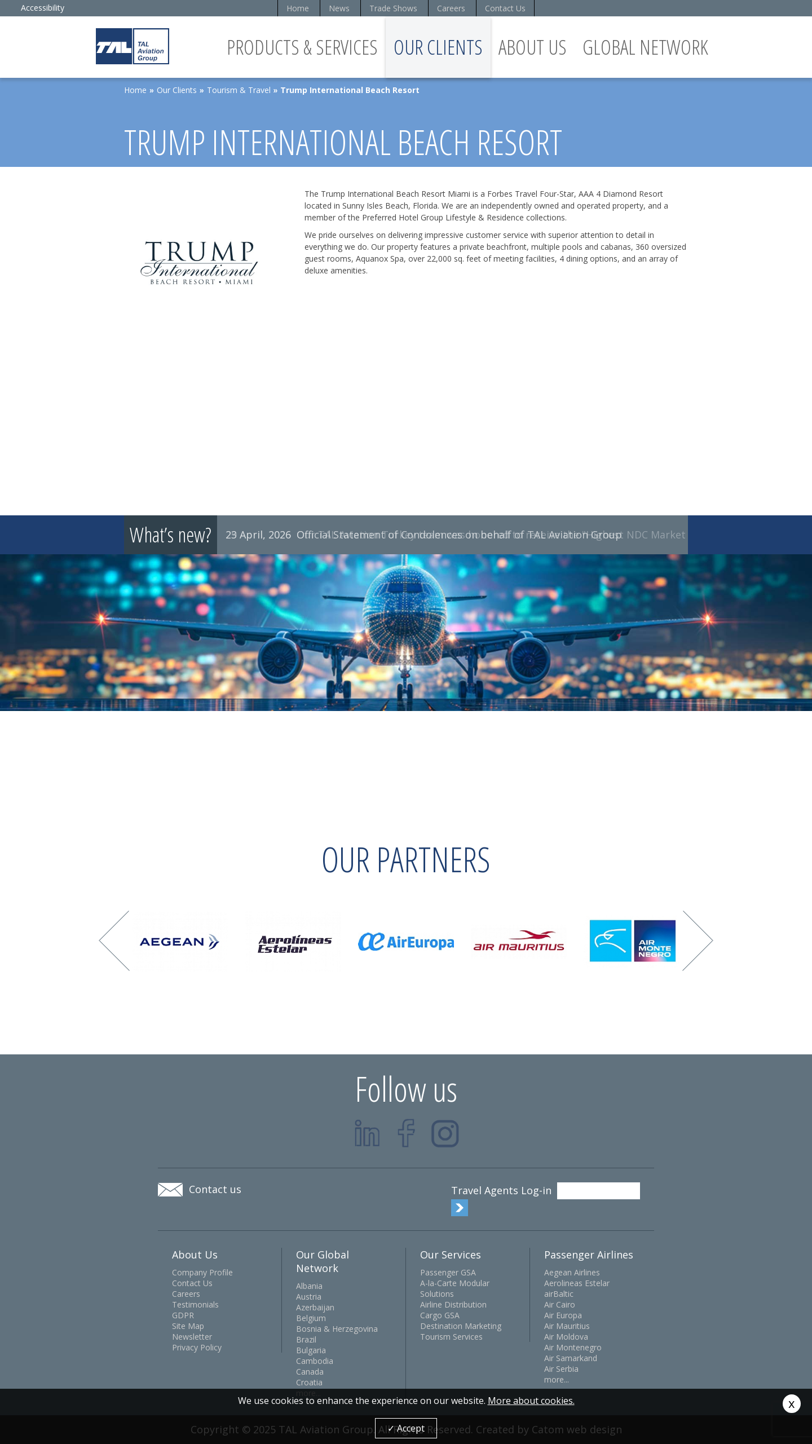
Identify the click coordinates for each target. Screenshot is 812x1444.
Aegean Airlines (572, 1272)
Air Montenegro (573, 1347)
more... (556, 1379)
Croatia (309, 1382)
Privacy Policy (197, 1347)
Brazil (306, 1339)
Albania (309, 1285)
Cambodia (314, 1360)
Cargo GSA (440, 1315)
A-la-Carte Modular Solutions (454, 1288)
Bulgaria (311, 1350)
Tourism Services (451, 1336)
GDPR (183, 1315)
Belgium (311, 1318)
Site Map (188, 1326)
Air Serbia (561, 1368)
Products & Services (302, 47)
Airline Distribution (453, 1304)
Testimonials (195, 1304)
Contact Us (505, 8)
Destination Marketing (460, 1326)
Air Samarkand (570, 1358)
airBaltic (558, 1293)
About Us (532, 47)
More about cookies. (531, 1400)
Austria (308, 1296)
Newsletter (192, 1336)
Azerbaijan (315, 1307)
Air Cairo (559, 1304)
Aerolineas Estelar (577, 1283)
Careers (451, 8)
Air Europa (563, 1315)
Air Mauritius (567, 1326)
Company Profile (202, 1272)
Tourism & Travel (239, 90)
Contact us (215, 1189)
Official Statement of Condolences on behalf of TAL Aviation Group (459, 534)
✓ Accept (406, 1428)
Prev (114, 941)
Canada (310, 1371)
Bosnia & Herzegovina (337, 1328)
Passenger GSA (448, 1272)
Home (297, 8)
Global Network (645, 47)
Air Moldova (566, 1336)
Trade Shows (393, 8)
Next (697, 941)
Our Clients (438, 47)
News (339, 8)
